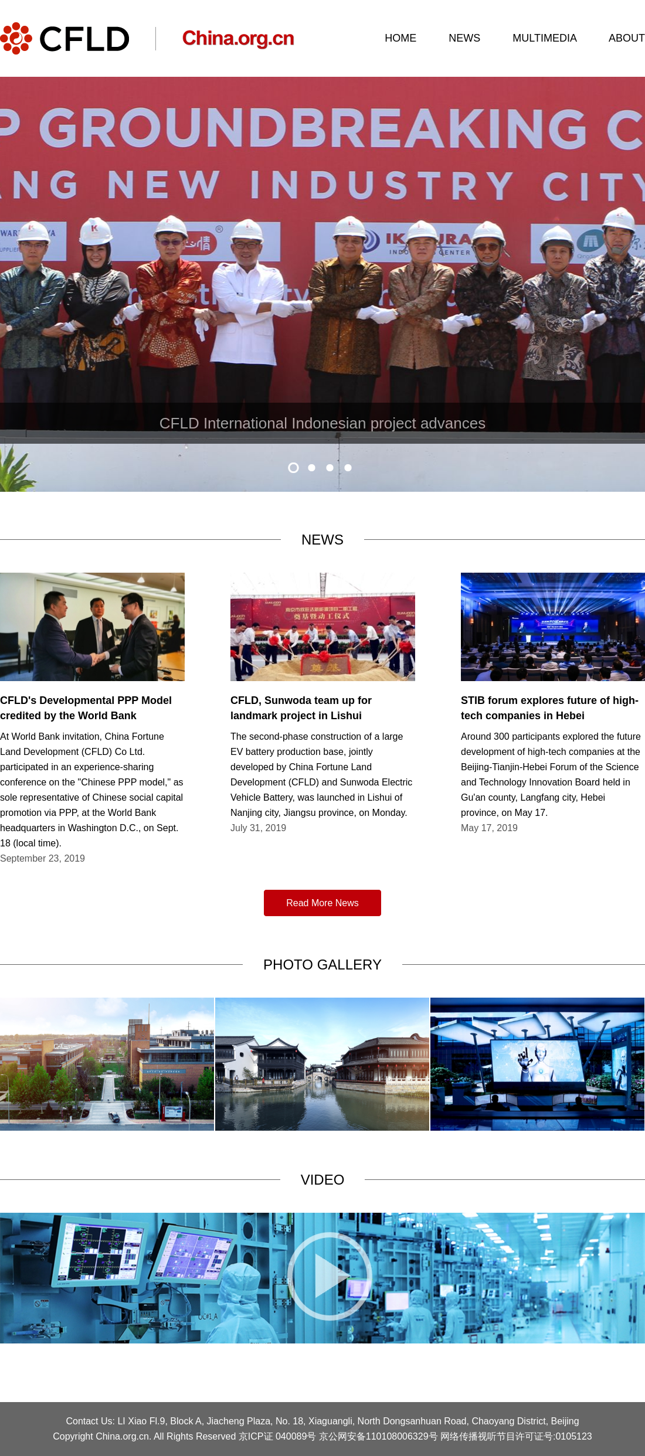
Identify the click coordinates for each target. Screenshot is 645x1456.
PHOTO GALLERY (322, 964)
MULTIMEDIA (544, 38)
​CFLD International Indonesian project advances (322, 423)
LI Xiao (132, 1421)
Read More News (322, 903)
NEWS (464, 38)
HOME (400, 38)
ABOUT (627, 38)
